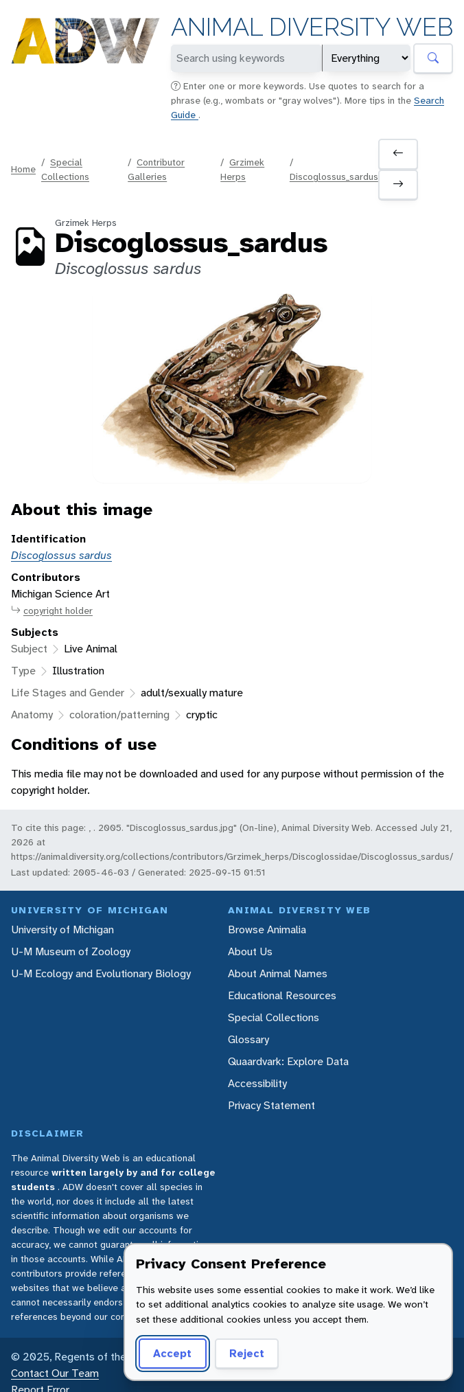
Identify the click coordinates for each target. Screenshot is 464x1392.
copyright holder (52, 611)
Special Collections (273, 1017)
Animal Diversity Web (312, 27)
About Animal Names (277, 973)
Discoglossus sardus (61, 555)
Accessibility (257, 1083)
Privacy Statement (271, 1105)
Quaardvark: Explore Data (288, 1061)
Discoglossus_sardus (334, 176)
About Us (250, 951)
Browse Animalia (267, 929)
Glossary (248, 1039)
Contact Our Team (55, 1373)
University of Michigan (62, 929)
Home (23, 169)
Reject (246, 1353)
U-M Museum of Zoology (70, 951)
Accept (172, 1353)
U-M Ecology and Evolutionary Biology (101, 973)
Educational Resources (282, 995)
